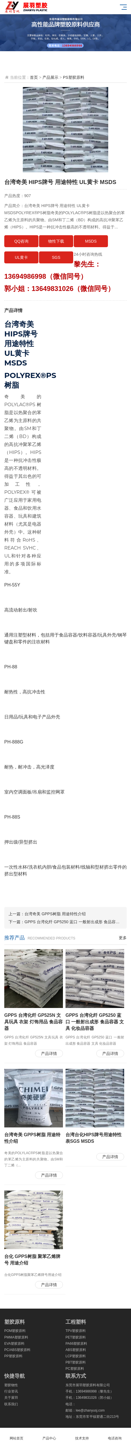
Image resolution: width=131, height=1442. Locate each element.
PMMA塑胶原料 (16, 1337)
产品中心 (49, 1435)
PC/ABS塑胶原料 (17, 1350)
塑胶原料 (14, 1322)
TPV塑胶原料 (76, 1331)
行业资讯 (11, 1391)
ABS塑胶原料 (76, 1350)
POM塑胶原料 (15, 1331)
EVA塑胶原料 (14, 1344)
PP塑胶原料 (13, 1356)
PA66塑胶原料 (76, 1344)
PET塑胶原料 (76, 1337)
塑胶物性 (11, 1385)
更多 (123, 937)
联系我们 (11, 1404)
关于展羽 (11, 1398)
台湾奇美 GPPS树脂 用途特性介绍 (55, 914)
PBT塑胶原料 (76, 1362)
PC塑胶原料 (75, 1369)
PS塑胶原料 (73, 77)
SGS (56, 257)
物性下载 (56, 241)
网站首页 (16, 1435)
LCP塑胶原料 (76, 1356)
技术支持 (82, 1435)
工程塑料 (76, 1322)
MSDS (91, 241)
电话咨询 (114, 1435)
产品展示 (50, 77)
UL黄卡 (21, 257)
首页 (34, 77)
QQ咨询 (21, 241)
